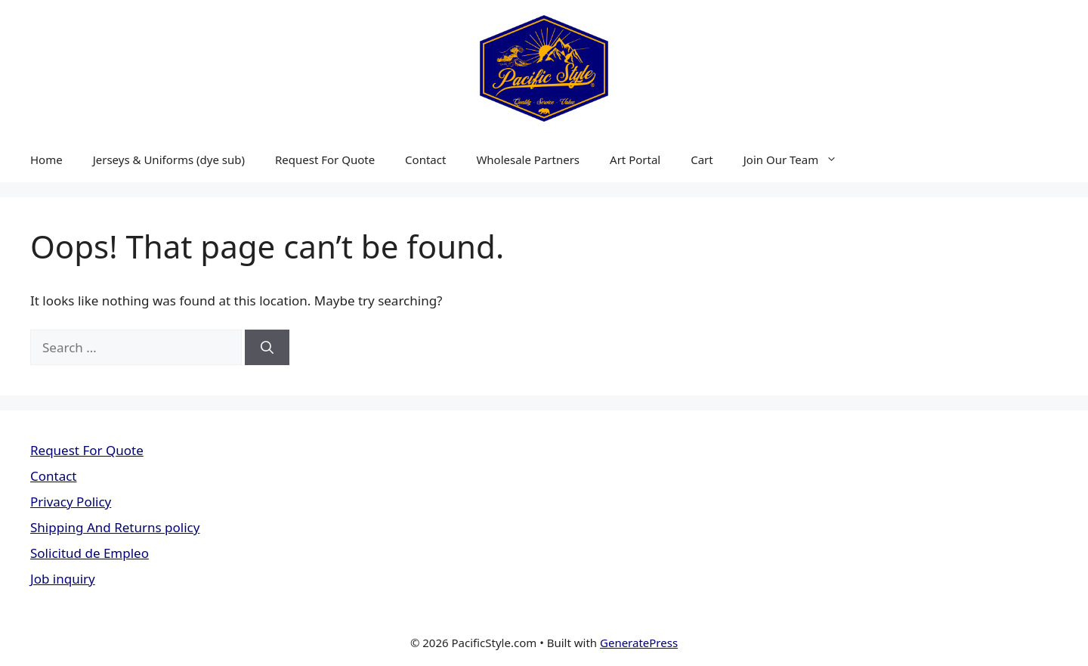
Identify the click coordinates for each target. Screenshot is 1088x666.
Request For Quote (325, 159)
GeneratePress (639, 642)
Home (46, 159)
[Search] (267, 348)
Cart (702, 159)
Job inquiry (62, 578)
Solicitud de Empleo (89, 553)
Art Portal (635, 159)
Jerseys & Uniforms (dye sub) (169, 159)
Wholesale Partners (528, 159)
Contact (425, 159)
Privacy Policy (70, 501)
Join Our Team (797, 159)
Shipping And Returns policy (114, 527)
